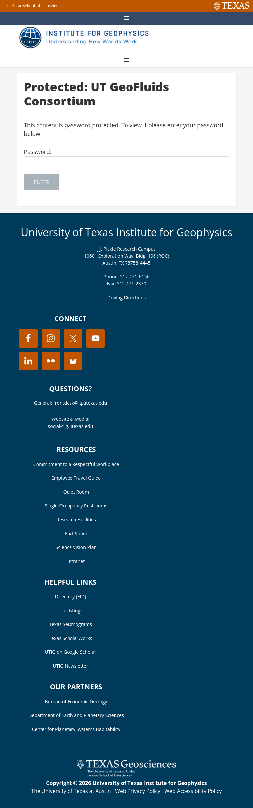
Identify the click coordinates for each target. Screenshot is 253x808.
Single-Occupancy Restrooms (76, 506)
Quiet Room (76, 492)
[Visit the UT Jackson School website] (126, 775)
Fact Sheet (76, 533)
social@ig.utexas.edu (70, 426)
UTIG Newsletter (70, 666)
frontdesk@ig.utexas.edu (80, 403)
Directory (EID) (70, 596)
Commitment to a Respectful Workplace (76, 464)
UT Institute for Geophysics (86, 38)
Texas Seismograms (70, 624)
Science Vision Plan (76, 547)
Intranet (76, 561)
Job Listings (70, 610)
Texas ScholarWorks (70, 638)
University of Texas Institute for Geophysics (126, 232)
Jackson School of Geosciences (35, 5)
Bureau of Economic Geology (76, 701)
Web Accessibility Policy (193, 790)
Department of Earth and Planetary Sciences (76, 715)
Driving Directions (126, 297)
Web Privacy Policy (137, 790)
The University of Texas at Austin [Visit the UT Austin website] (71, 790)
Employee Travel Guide (76, 478)
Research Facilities (76, 519)
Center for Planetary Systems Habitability (76, 729)
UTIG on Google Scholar (70, 652)
